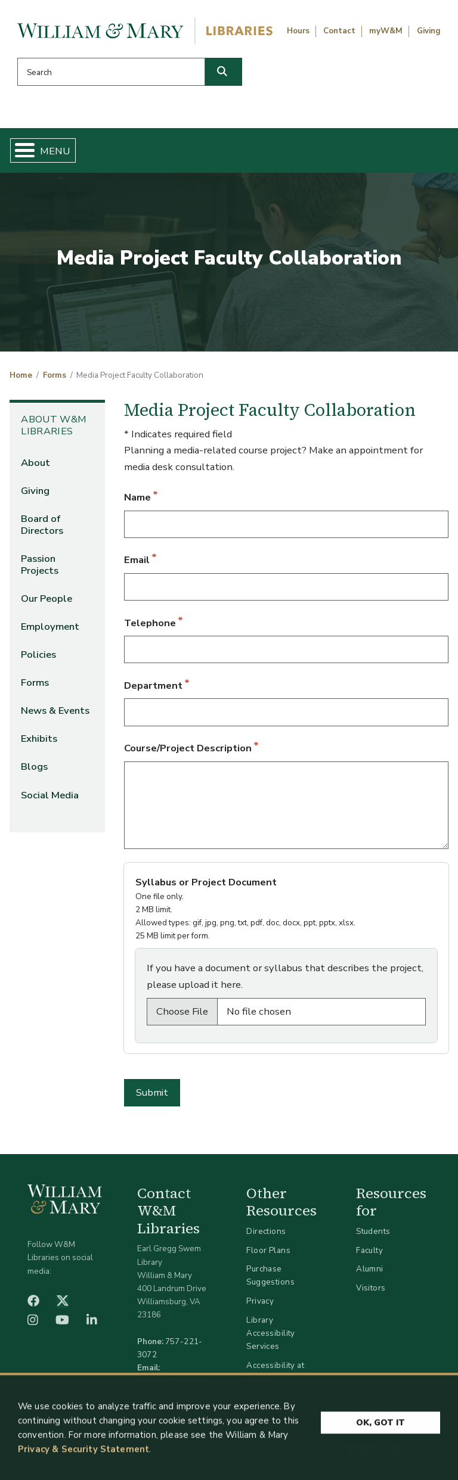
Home (21, 375)
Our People (46, 598)
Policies (38, 654)
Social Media (50, 795)
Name (137, 497)
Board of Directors (42, 524)
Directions (266, 1231)
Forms (54, 375)
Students (373, 1231)
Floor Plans (268, 1250)
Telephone (150, 623)
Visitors (370, 1288)
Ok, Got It (380, 1425)
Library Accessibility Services (270, 1333)
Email (137, 560)
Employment (50, 626)
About (35, 463)
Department (153, 685)
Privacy (260, 1301)
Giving (429, 31)
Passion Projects (39, 564)
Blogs (34, 766)
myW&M (386, 31)
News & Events (55, 710)
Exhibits (39, 738)
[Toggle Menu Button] (20, 150)
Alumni (369, 1268)
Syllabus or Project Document (206, 882)
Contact (339, 31)
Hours (298, 31)
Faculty (369, 1250)
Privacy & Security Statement (83, 1453)
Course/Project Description (188, 748)
